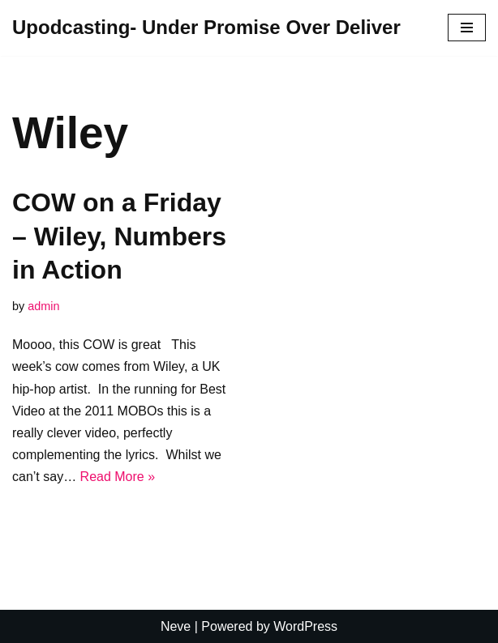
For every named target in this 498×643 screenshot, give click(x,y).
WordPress (305, 626)
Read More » (118, 476)
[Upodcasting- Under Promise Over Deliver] (206, 28)
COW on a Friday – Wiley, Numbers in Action (119, 236)
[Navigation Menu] (467, 27)
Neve (176, 626)
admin (43, 306)
